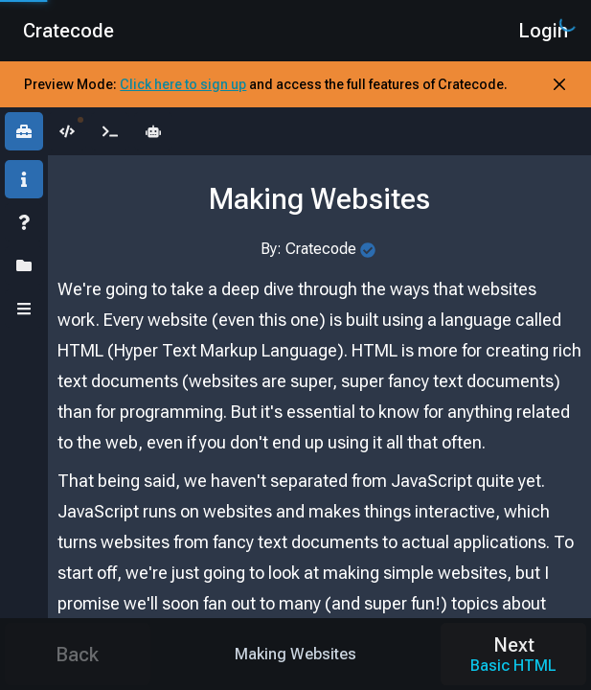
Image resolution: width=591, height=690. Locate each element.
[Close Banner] (559, 84)
